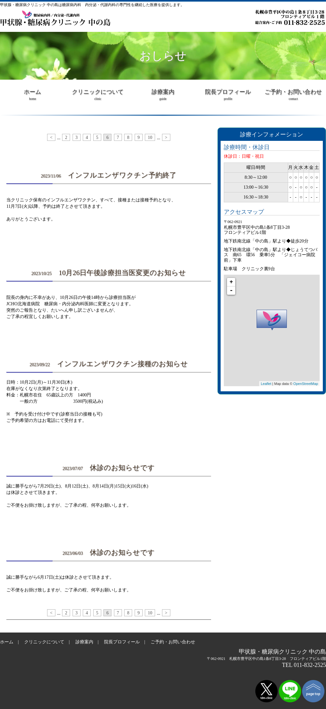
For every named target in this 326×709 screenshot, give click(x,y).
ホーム (32, 97)
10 (150, 137)
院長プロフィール (228, 97)
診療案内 (162, 97)
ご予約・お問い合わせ (293, 97)
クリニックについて (98, 97)
